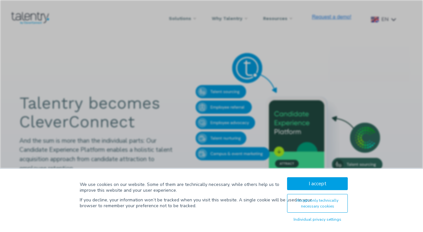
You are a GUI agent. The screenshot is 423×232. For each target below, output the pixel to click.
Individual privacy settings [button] (317, 219)
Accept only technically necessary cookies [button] (317, 203)
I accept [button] (317, 183)
